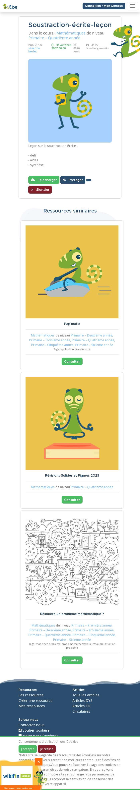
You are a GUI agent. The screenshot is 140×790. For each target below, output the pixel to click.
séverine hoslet (34, 49)
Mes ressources (32, 706)
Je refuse (46, 749)
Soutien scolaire (34, 730)
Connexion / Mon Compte (104, 6)
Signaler (40, 189)
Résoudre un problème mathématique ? (72, 614)
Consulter (72, 361)
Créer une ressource (35, 700)
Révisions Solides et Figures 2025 (72, 475)
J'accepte (27, 749)
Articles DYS (82, 700)
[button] (88, 180)
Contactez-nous (31, 725)
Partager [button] (73, 179)
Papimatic (72, 324)
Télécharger (44, 179)
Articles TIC (81, 706)
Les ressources (31, 695)
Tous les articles (85, 695)
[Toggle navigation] (132, 6)
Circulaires (81, 711)
